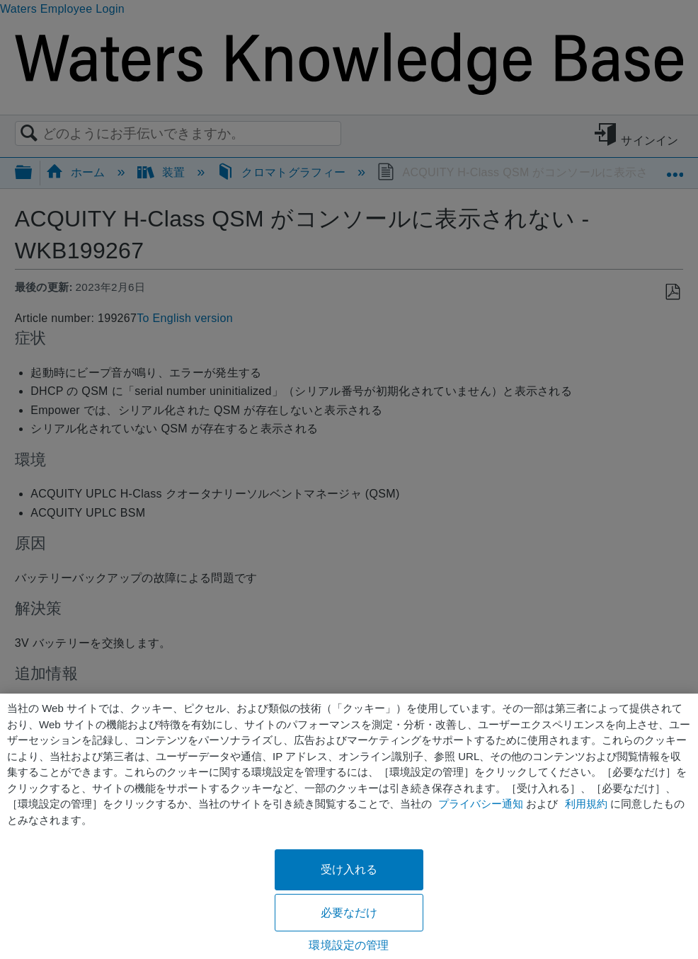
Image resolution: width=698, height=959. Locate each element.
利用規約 (586, 804)
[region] (349, 826)
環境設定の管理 (349, 945)
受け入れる (349, 869)
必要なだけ (349, 913)
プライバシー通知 (480, 804)
